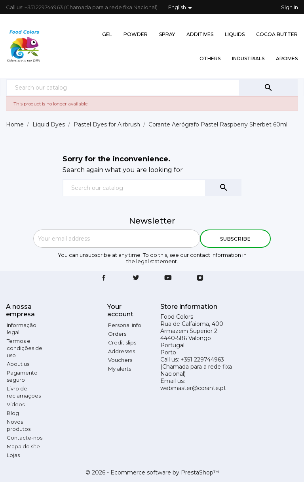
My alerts (119, 368)
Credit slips (122, 342)
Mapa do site (23, 446)
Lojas (13, 455)
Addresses (121, 351)
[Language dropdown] (181, 8)
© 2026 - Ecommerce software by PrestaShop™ (152, 472)
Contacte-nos (24, 437)
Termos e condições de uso (24, 348)
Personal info (124, 325)
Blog (13, 413)
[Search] (122, 87)
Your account (120, 310)
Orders (117, 334)
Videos (16, 404)
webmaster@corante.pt (193, 388)
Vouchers (120, 360)
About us (18, 364)
